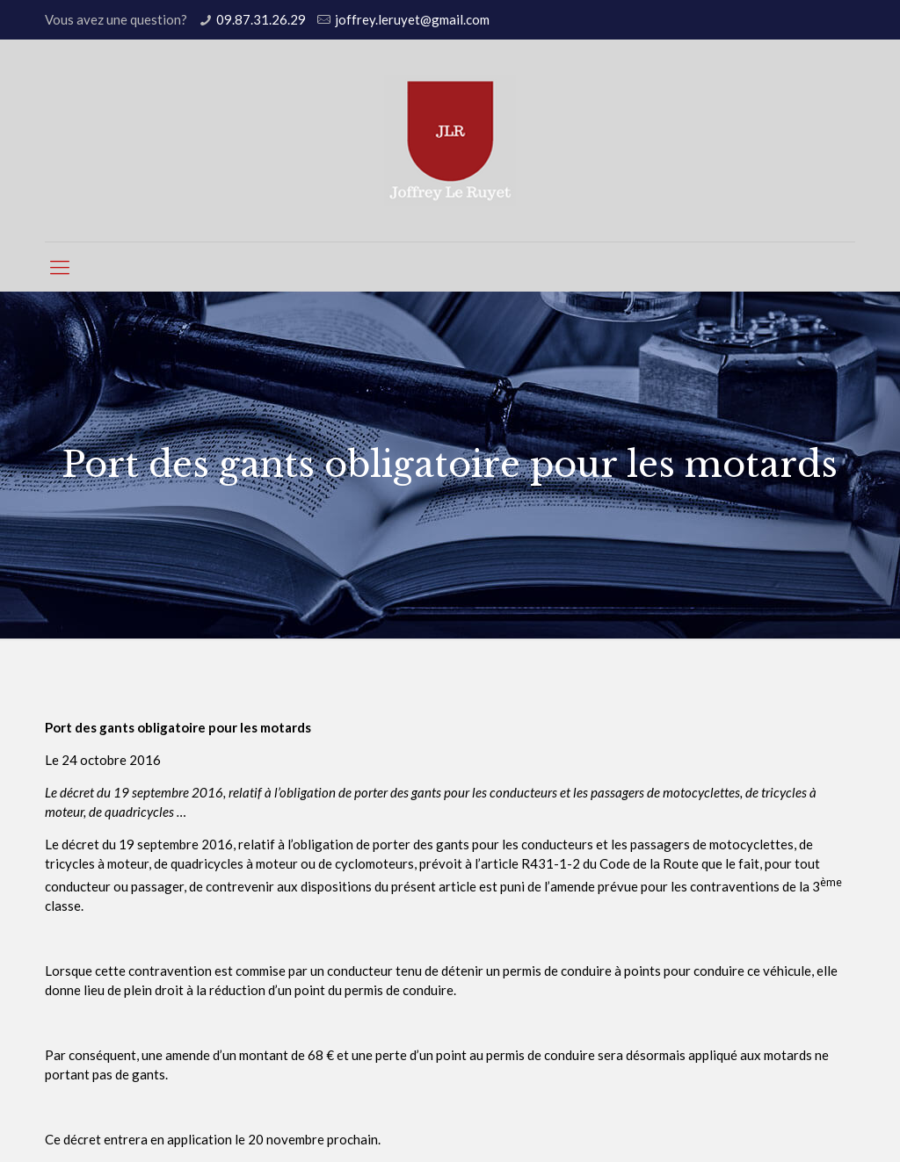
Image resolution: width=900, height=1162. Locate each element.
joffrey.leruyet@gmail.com (412, 19)
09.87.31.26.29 (261, 19)
